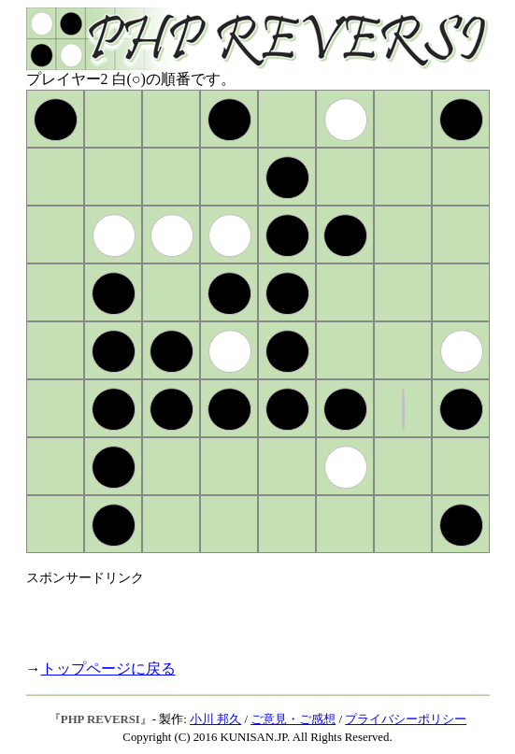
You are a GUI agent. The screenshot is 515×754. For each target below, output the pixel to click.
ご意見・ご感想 (293, 719)
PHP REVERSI (100, 719)
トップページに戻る (108, 668)
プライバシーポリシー (405, 719)
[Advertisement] (245, 615)
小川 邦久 (215, 719)
